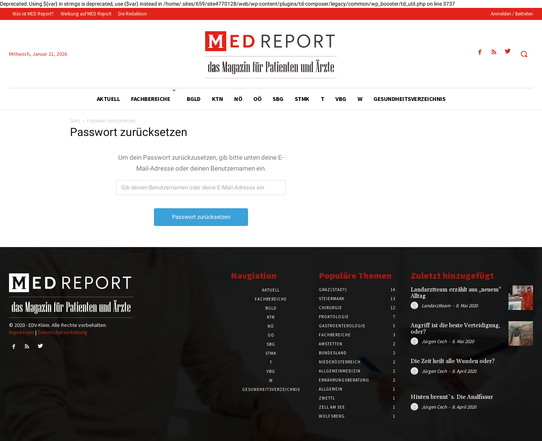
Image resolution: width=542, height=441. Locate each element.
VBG (270, 371)
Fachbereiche (271, 299)
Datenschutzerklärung (62, 332)
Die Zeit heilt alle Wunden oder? (453, 361)
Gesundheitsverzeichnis (271, 389)
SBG (270, 344)
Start (75, 120)
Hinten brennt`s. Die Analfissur (452, 397)
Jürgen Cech (434, 341)
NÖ (271, 326)
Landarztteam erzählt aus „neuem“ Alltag (456, 293)
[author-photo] (415, 305)
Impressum (21, 332)
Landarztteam (436, 305)
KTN (271, 317)
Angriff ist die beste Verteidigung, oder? (455, 329)
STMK (270, 353)
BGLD (271, 308)
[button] (524, 54)
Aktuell (271, 290)
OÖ (271, 335)
